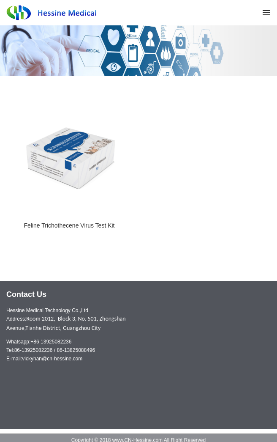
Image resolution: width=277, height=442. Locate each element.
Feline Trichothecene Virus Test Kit (69, 225)
